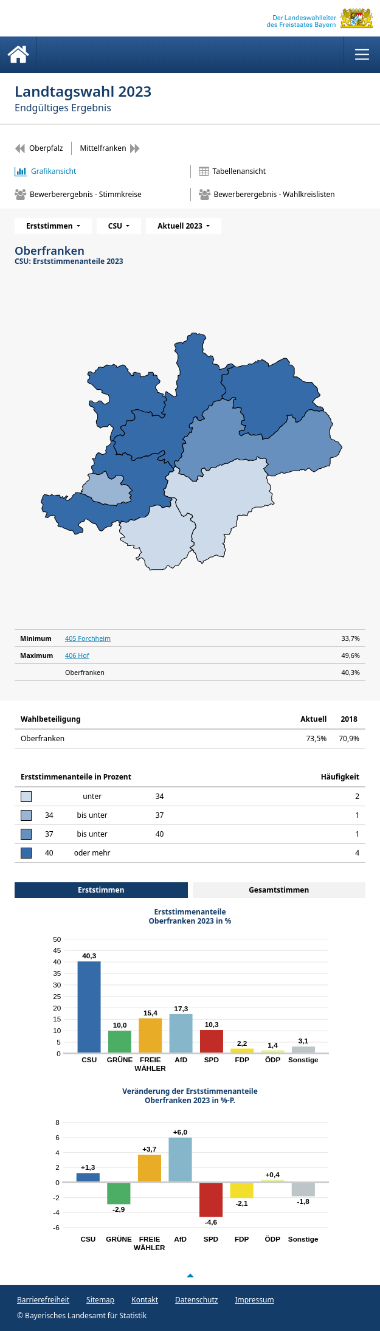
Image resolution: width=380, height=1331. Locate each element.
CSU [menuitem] (116, 226)
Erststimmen (101, 890)
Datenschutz (196, 1300)
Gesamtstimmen (279, 890)
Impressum (254, 1300)
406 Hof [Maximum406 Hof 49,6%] (77, 655)
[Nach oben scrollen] (190, 1275)
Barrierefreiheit (43, 1300)
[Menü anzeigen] (362, 54)
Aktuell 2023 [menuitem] (180, 226)
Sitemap (100, 1300)
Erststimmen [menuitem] (50, 226)
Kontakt (144, 1300)
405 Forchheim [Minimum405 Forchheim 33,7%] (88, 638)
